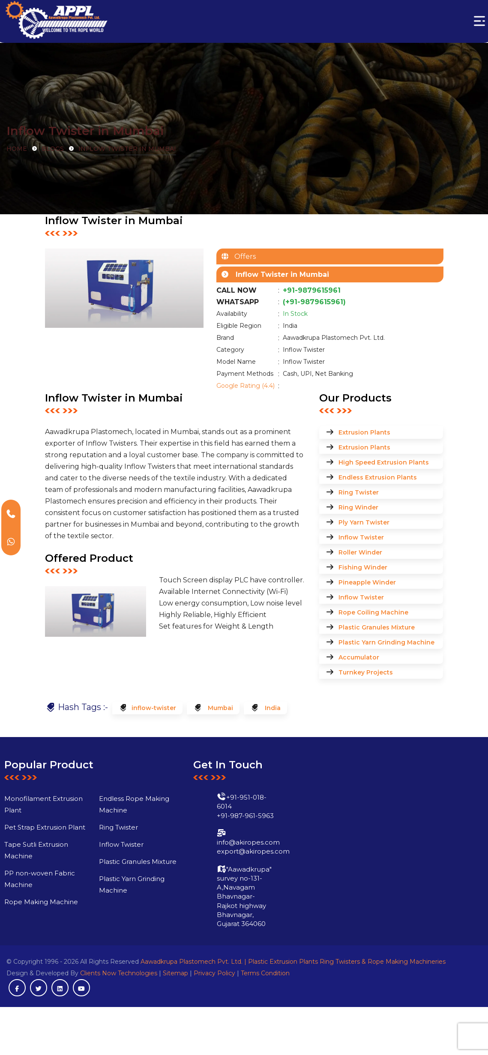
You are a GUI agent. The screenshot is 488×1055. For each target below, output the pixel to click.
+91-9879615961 (312, 290)
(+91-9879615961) (314, 302)
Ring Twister (358, 492)
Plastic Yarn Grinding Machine (386, 642)
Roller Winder (360, 552)
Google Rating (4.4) (245, 386)
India (272, 708)
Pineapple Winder (367, 582)
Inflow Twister (361, 537)
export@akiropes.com (234, 870)
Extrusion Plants (364, 432)
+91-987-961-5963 (226, 834)
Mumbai (219, 708)
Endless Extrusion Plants (377, 477)
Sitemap (175, 973)
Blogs (53, 149)
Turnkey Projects (365, 672)
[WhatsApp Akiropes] (11, 541)
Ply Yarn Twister (363, 522)
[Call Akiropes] (11, 514)
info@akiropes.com (229, 861)
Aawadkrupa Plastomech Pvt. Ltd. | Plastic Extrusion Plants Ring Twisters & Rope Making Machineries (293, 961)
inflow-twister (154, 708)
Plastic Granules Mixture (376, 627)
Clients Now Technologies (118, 973)
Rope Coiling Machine (373, 612)
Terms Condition (265, 973)
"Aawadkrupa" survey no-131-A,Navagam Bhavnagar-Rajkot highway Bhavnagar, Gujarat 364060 (225, 915)
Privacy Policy (214, 973)
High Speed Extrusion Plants (383, 462)
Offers (242, 256)
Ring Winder (358, 507)
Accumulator (358, 657)
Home (16, 149)
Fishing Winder (362, 567)
